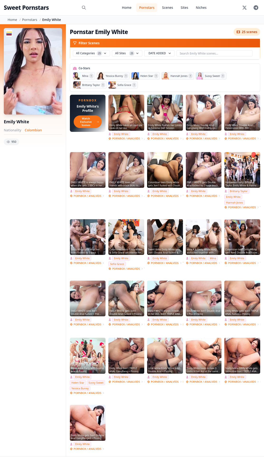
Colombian (33, 130)
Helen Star (78, 382)
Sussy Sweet (96, 382)
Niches (201, 7)
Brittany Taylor (239, 191)
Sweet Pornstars (26, 7)
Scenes (167, 7)
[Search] (84, 7)
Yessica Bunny (80, 388)
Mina (213, 258)
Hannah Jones (234, 202)
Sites (184, 7)
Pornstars (146, 7)
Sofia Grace (117, 264)
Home (126, 7)
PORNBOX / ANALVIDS (126, 138)
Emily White (121, 134)
